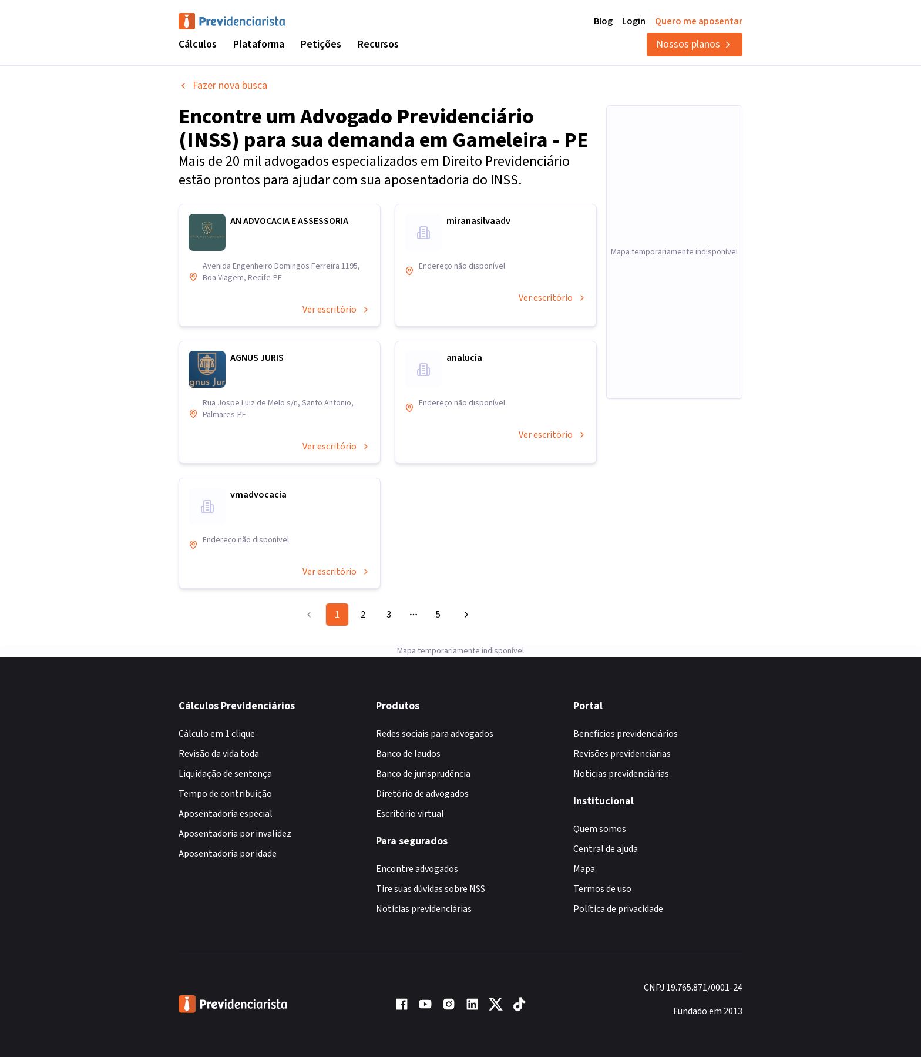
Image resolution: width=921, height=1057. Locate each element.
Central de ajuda (605, 849)
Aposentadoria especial (226, 813)
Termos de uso (602, 889)
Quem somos (599, 829)
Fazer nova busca (223, 85)
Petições (321, 44)
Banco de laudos (408, 754)
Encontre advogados (417, 869)
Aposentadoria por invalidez (235, 833)
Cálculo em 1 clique (217, 734)
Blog (603, 21)
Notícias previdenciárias (424, 909)
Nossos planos (694, 44)
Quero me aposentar (698, 21)
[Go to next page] (464, 614)
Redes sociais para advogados (434, 734)
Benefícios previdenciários (625, 734)
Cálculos (198, 44)
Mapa (584, 869)
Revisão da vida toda (219, 754)
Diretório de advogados (422, 793)
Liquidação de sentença (225, 774)
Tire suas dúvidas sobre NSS (430, 889)
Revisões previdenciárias (622, 754)
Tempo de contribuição (225, 793)
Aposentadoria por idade (228, 853)
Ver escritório (336, 309)
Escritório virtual (410, 813)
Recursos (378, 44)
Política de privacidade (618, 909)
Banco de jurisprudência (423, 774)
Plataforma (258, 44)
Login (634, 21)
